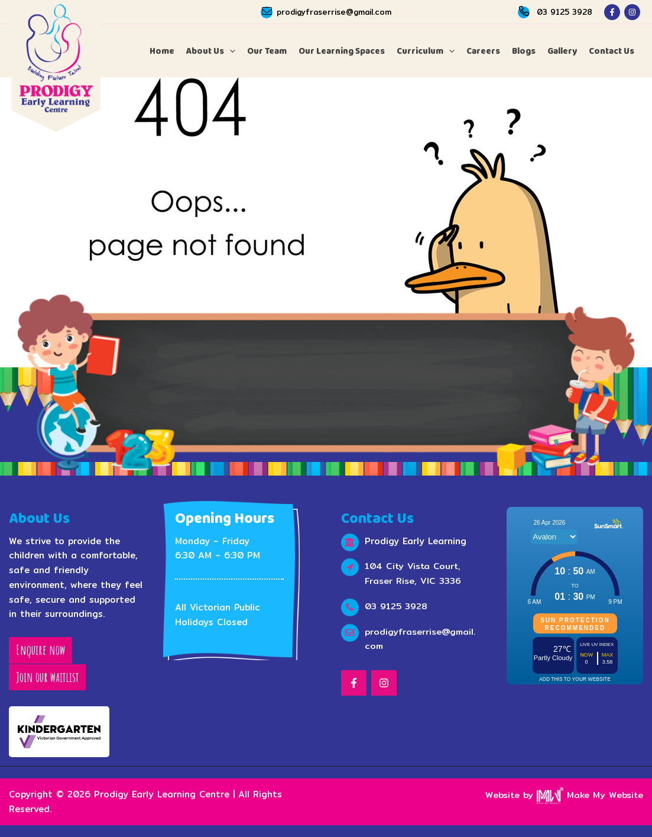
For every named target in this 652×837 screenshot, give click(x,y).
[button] (210, 50)
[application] (229, 50)
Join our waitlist (47, 677)
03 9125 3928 (564, 12)
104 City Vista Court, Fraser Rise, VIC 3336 (413, 574)
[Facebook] (612, 12)
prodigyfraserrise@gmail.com (334, 12)
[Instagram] (632, 12)
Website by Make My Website (563, 795)
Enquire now (40, 650)
